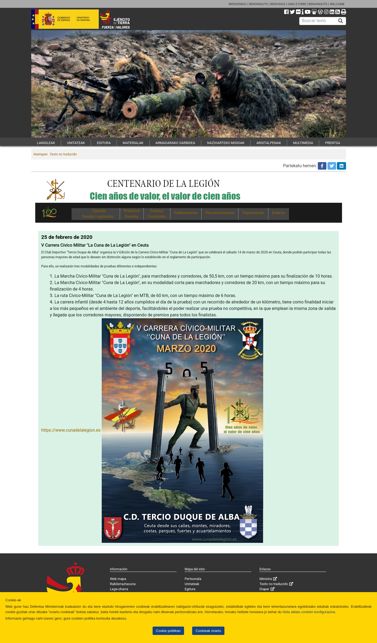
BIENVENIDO (237, 4)
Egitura (190, 589)
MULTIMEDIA (303, 143)
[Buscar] (341, 21)
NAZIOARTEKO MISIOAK (226, 143)
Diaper (264, 589)
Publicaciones (186, 213)
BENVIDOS (277, 4)
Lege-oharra (119, 589)
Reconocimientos (219, 213)
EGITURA (104, 143)
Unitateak (192, 584)
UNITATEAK (76, 143)
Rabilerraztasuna (123, 584)
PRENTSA (332, 143)
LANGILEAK (46, 143)
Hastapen (41, 154)
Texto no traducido (63, 154)
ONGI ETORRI (297, 4)
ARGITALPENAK (268, 143)
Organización (253, 213)
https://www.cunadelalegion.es (70, 430)
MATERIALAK (133, 143)
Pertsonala (193, 579)
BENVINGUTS (258, 4)
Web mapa (118, 579)
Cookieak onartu (208, 631)
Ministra (265, 579)
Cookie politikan (168, 631)
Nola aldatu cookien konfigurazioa (309, 612)
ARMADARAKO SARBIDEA (175, 143)
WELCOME (337, 4)
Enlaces (278, 213)
